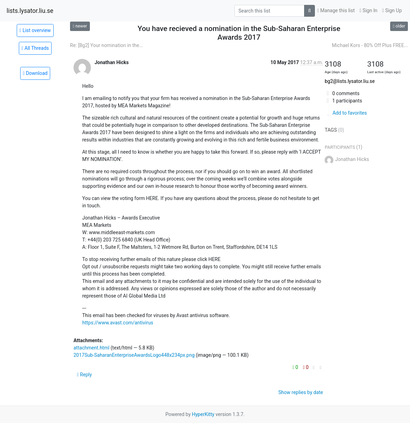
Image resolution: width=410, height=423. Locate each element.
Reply (84, 374)
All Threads (35, 48)
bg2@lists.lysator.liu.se (349, 81)
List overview (35, 30)
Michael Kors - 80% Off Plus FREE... (370, 45)
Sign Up (392, 10)
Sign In (368, 10)
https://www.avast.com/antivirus (117, 322)
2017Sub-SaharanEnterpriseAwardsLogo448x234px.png (134, 355)
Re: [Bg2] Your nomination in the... (106, 45)
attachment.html (91, 348)
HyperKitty (203, 414)
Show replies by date (300, 392)
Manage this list (336, 10)
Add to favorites (346, 113)
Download (35, 73)
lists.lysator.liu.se (30, 10)
